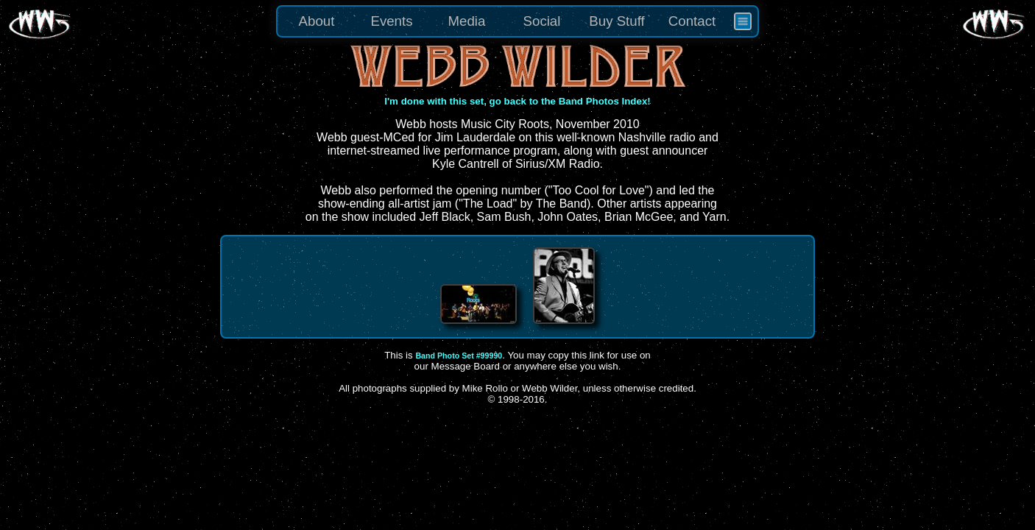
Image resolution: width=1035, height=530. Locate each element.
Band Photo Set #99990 (458, 355)
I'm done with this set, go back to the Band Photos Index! (517, 101)
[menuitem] (743, 21)
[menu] (517, 21)
